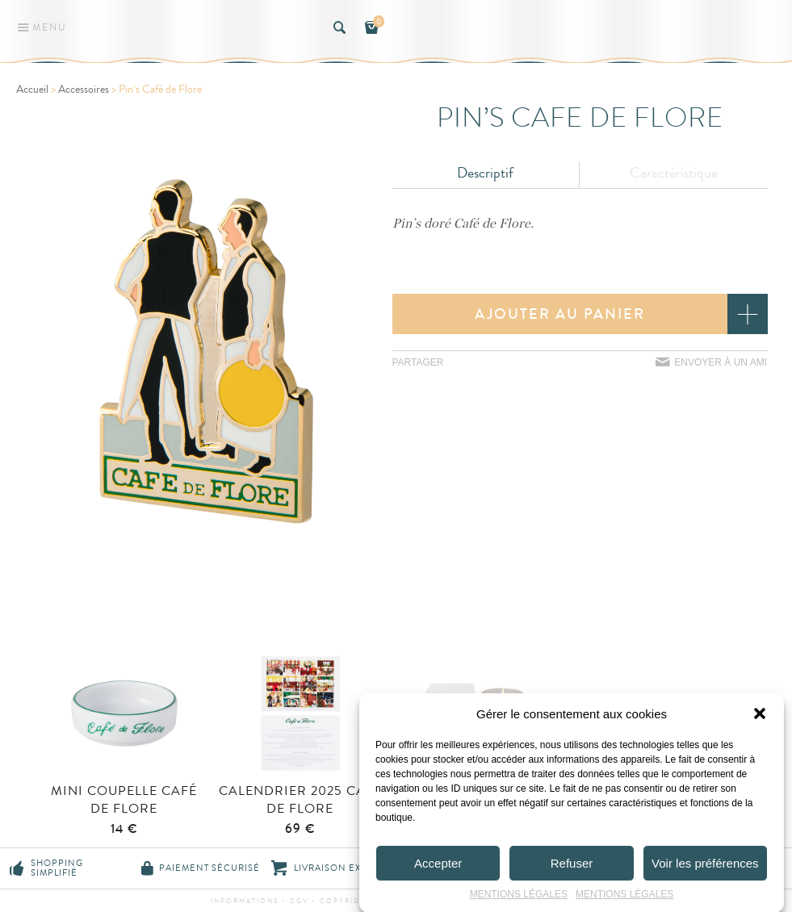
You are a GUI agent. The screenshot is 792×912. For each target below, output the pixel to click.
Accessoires (83, 90)
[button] (760, 718)
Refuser (572, 868)
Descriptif (485, 172)
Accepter (438, 868)
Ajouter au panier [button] (560, 313)
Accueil (32, 90)
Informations (245, 901)
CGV (299, 901)
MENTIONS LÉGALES (519, 899)
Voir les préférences (705, 868)
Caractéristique (674, 172)
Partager (418, 362)
